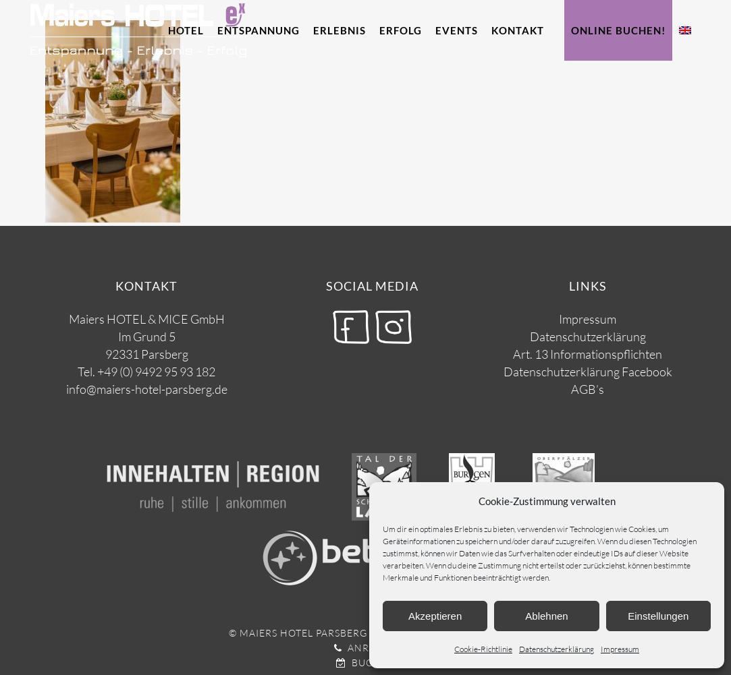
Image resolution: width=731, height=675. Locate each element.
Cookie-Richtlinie (483, 649)
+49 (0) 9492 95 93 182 (156, 371)
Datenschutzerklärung (556, 649)
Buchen (366, 662)
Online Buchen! (618, 30)
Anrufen (365, 647)
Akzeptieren (435, 616)
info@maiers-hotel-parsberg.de (146, 389)
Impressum (620, 649)
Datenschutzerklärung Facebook (588, 371)
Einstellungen (658, 616)
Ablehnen (546, 616)
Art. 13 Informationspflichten (587, 354)
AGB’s (587, 389)
